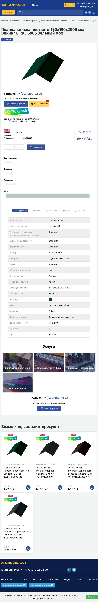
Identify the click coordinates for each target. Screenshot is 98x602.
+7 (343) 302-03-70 (86, 3)
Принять (92, 597)
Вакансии (92, 579)
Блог (78, 579)
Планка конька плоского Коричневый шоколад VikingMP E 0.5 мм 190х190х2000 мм (80, 472)
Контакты (53, 579)
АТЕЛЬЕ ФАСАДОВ (13, 562)
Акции (67, 579)
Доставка (37, 579)
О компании (7, 579)
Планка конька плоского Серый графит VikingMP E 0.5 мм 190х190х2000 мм (17, 533)
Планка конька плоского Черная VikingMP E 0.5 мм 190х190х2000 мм (45, 472)
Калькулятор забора (14, 585)
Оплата (23, 579)
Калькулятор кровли (42, 585)
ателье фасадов (13, 5)
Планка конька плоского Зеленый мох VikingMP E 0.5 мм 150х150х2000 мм (16, 472)
